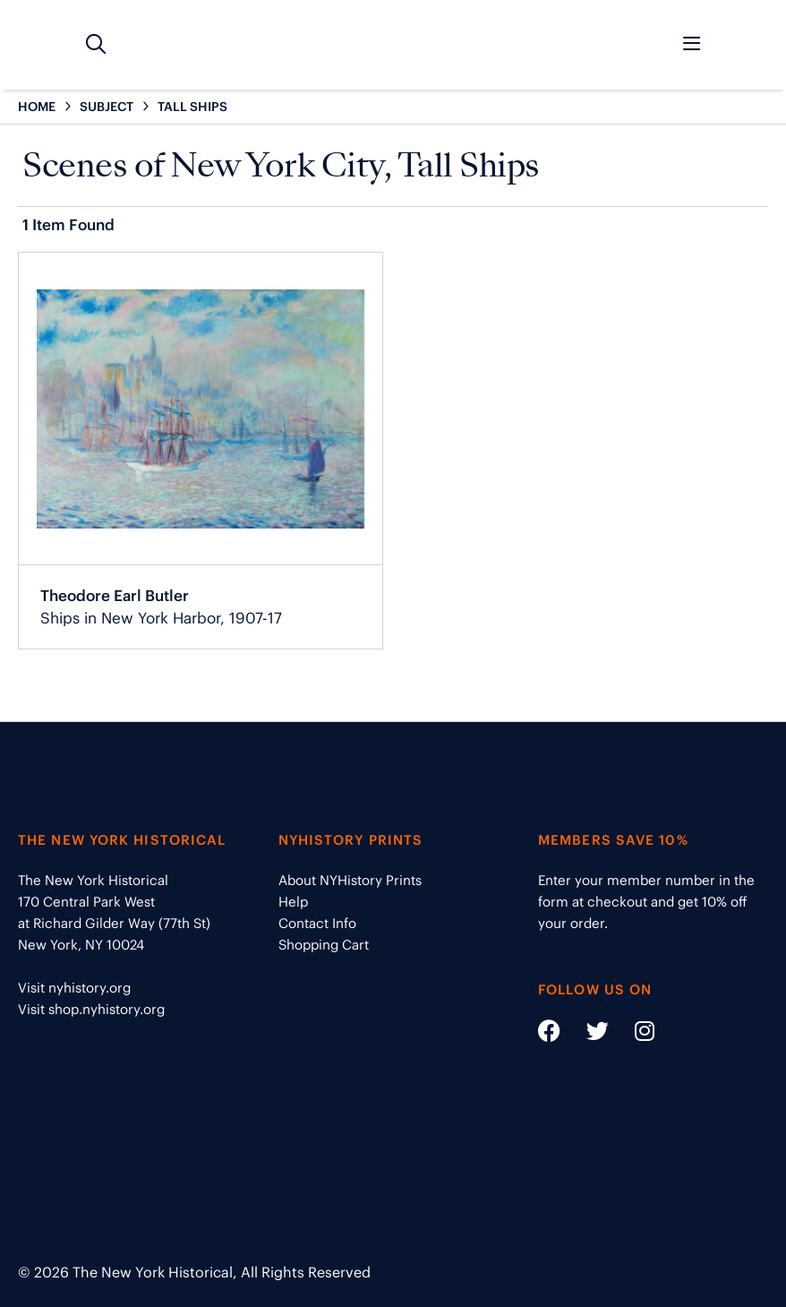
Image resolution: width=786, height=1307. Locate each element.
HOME (37, 107)
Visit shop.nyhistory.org (91, 1009)
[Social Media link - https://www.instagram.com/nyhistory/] (633, 1034)
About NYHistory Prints (350, 880)
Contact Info (317, 923)
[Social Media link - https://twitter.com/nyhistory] (586, 1034)
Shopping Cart (323, 944)
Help (293, 901)
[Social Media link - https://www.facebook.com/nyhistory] (549, 1034)
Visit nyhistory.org (74, 987)
